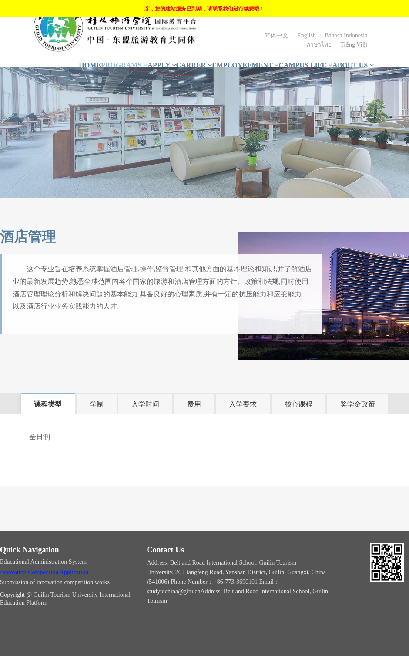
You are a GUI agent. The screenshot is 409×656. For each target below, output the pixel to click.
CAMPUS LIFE (305, 65)
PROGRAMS (124, 65)
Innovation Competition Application (44, 572)
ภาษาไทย (319, 44)
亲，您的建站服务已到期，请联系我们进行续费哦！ (204, 9)
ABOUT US (353, 65)
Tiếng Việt (353, 44)
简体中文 (276, 35)
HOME (90, 65)
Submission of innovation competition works (55, 582)
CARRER (194, 65)
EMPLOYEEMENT (245, 65)
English (306, 35)
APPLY (162, 65)
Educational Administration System (44, 561)
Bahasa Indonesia (346, 35)
